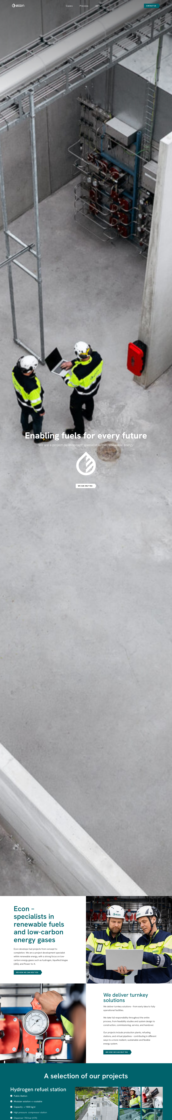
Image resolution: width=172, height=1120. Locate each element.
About (98, 5)
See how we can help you (27, 972)
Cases (69, 5)
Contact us (151, 6)
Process (84, 5)
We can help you (85, 486)
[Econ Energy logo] (18, 5)
